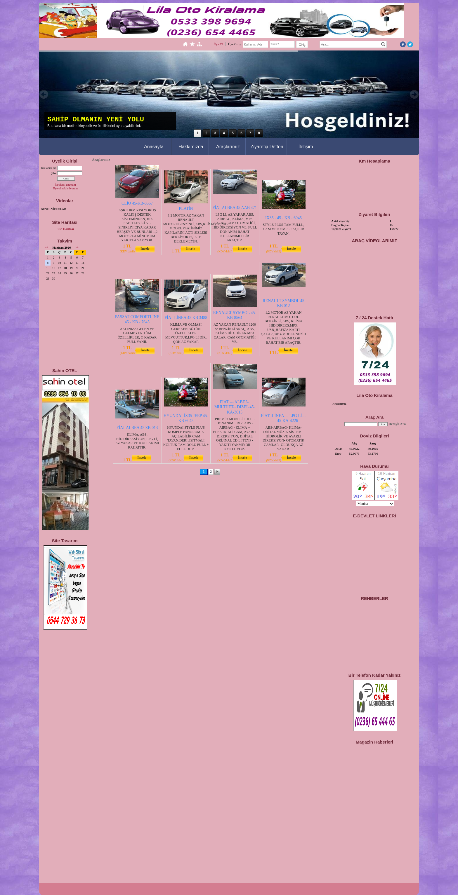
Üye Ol (218, 44)
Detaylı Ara (397, 424)
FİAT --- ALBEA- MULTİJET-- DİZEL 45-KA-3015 (234, 407)
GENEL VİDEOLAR (53, 209)
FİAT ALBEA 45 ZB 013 (137, 427)
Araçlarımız (228, 146)
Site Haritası (65, 229)
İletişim (306, 146)
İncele (145, 249)
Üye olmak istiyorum (65, 188)
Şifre (53, 173)
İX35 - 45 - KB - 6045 (283, 218)
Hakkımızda (190, 146)
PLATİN (186, 208)
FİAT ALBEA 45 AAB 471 (234, 207)
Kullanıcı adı (48, 168)
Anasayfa (154, 146)
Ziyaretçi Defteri (266, 146)
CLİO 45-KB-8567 (137, 203)
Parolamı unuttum (65, 184)
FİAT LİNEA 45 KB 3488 (186, 317)
